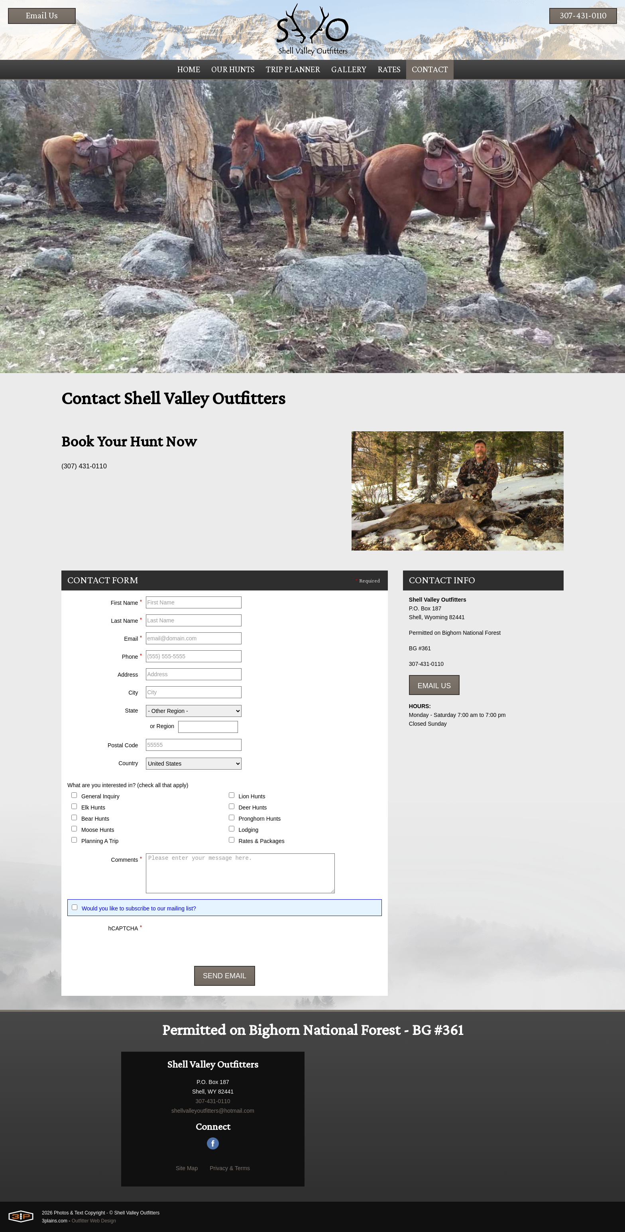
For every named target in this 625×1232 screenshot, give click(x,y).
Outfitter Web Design (94, 1221)
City (133, 692)
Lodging (249, 830)
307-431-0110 (583, 15)
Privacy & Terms (230, 1168)
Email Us (42, 15)
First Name (126, 601)
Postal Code (123, 745)
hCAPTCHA (125, 927)
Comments (126, 858)
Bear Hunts (95, 818)
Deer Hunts (253, 807)
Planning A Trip (99, 841)
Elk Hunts (93, 807)
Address (128, 674)
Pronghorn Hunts (260, 818)
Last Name (126, 619)
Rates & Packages (262, 841)
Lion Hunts (252, 796)
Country (128, 763)
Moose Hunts (97, 830)
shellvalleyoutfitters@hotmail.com (212, 1111)
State (131, 710)
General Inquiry (100, 796)
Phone (132, 655)
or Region (162, 726)
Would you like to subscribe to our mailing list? (139, 908)
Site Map (187, 1168)
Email (133, 637)
